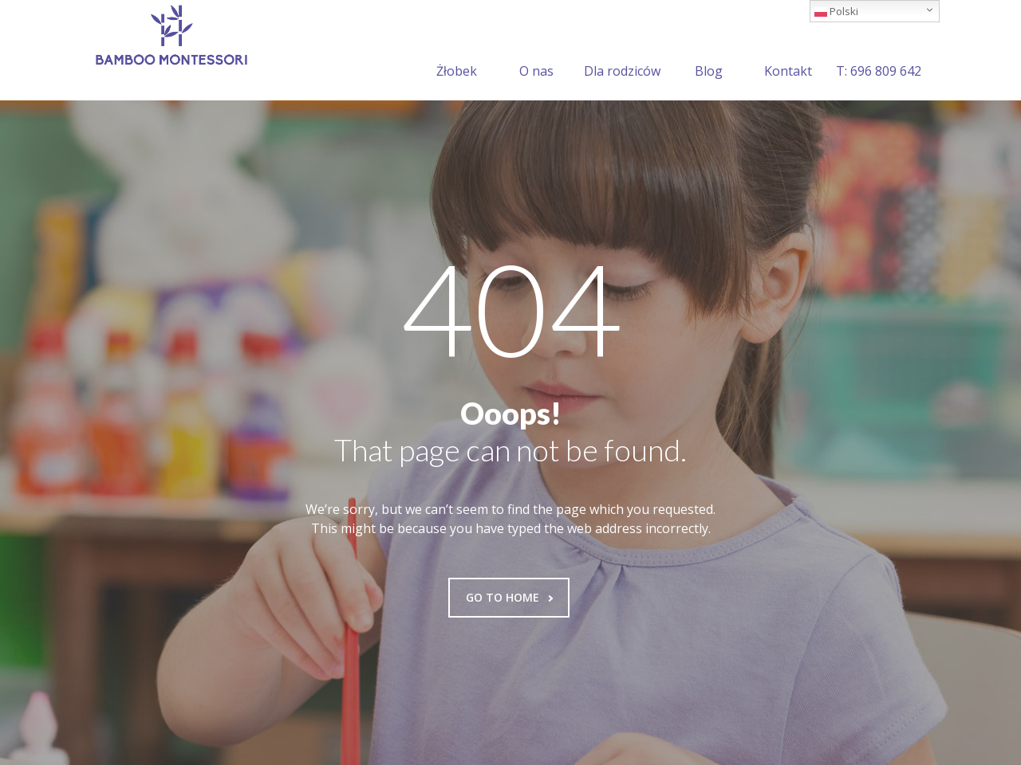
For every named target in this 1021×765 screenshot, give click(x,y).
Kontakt (788, 52)
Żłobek (456, 52)
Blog (709, 52)
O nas (536, 52)
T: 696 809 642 (878, 52)
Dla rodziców (622, 52)
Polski (836, 11)
